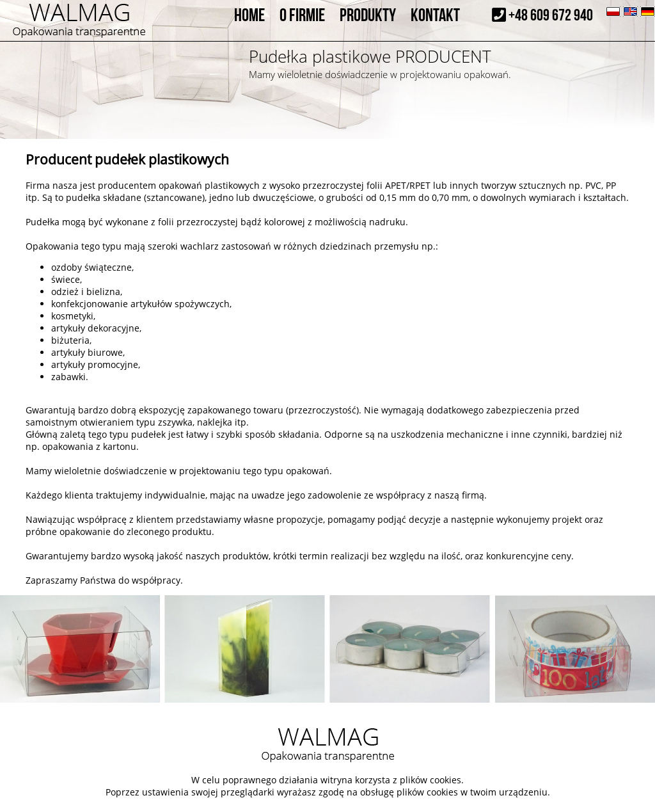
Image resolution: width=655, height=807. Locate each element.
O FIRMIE (302, 15)
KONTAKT (435, 15)
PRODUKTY (368, 15)
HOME (249, 15)
